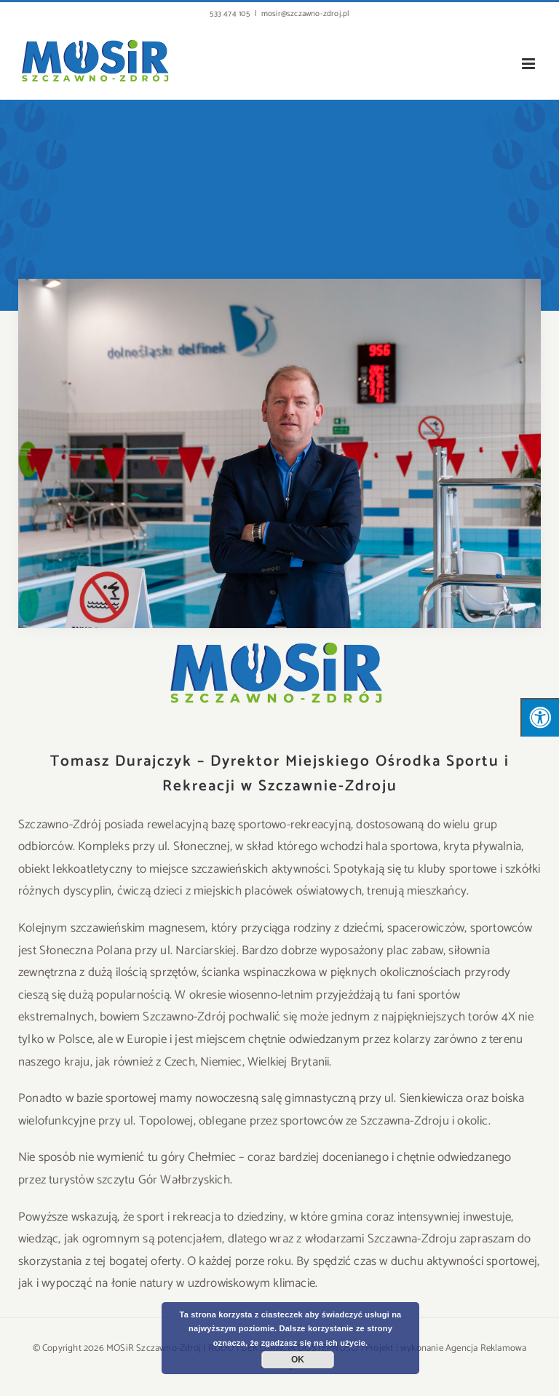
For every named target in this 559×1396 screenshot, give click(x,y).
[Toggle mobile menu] (529, 63)
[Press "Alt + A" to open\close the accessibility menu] (539, 717)
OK (297, 1360)
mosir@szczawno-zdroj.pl (305, 13)
